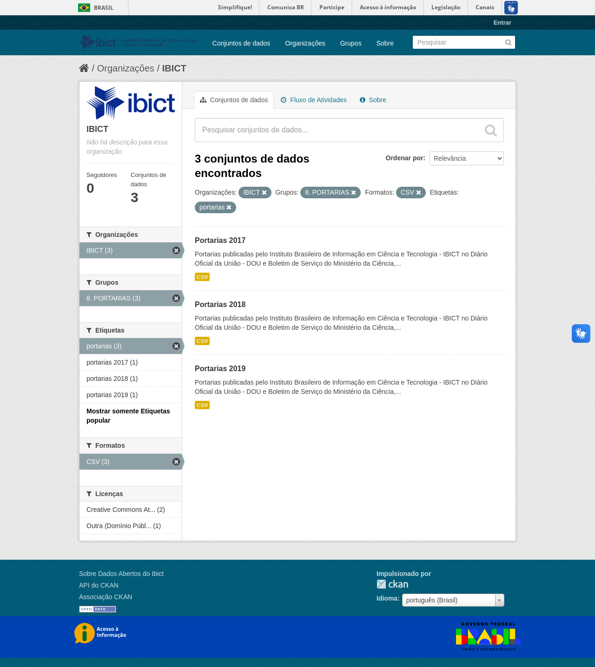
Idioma (387, 598)
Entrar (502, 22)
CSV (202, 277)
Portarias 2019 (220, 369)
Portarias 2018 (220, 304)
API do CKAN (99, 585)
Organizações (305, 43)
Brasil (103, 8)
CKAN (392, 584)
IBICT (174, 68)
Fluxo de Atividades (313, 100)
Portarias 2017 (220, 240)
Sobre (385, 43)
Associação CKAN (105, 597)
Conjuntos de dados (241, 43)
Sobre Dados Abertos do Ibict (121, 573)
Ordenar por (404, 158)
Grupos (351, 43)
